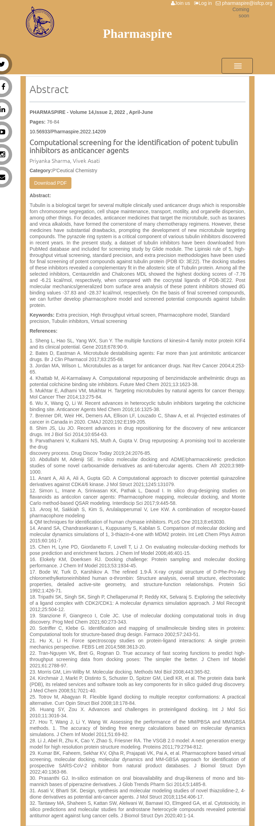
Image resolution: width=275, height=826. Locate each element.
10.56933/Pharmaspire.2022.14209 (67, 131)
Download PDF (50, 183)
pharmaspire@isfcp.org (245, 3)
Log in (204, 3)
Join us (182, 3)
